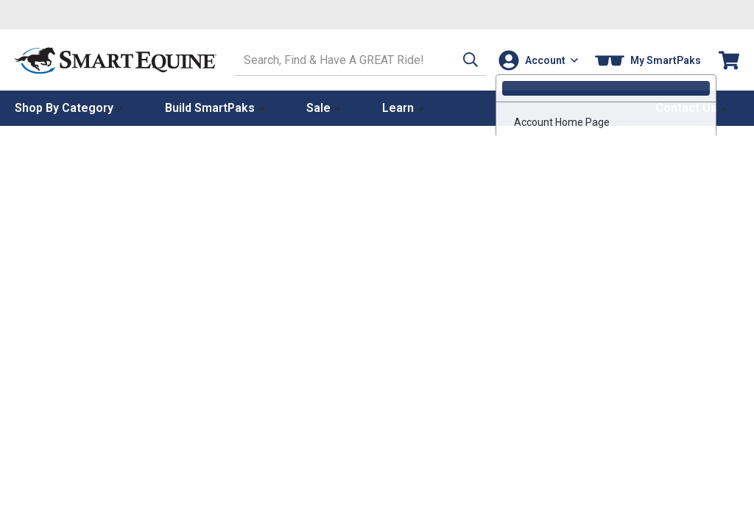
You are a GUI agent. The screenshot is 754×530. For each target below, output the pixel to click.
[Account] (536, 60)
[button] (461, 60)
